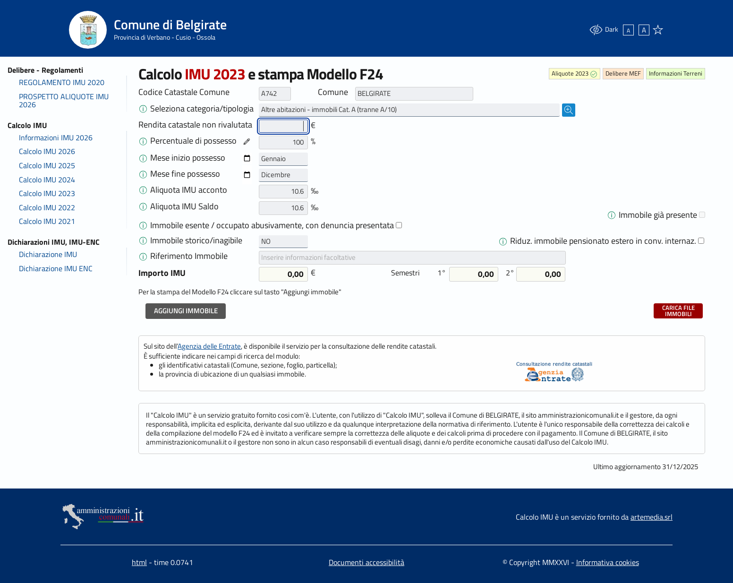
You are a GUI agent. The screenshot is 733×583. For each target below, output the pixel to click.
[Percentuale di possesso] (283, 142)
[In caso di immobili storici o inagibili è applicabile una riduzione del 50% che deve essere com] (143, 240)
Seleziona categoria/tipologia (202, 108)
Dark (603, 29)
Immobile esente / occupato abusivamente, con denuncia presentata (276, 225)
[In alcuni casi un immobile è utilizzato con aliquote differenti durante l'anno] (611, 214)
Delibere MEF (623, 73)
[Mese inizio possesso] (283, 159)
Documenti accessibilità (366, 562)
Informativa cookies (607, 562)
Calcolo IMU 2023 (47, 193)
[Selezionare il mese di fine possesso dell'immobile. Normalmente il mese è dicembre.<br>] (143, 173)
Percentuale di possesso (193, 141)
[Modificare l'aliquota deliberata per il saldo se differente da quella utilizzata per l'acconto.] (143, 206)
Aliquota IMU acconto (188, 190)
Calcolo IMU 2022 (47, 207)
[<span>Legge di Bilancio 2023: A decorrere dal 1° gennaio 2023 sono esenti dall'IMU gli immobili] (143, 225)
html (139, 562)
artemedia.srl (652, 517)
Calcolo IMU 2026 (47, 151)
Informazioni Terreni (675, 73)
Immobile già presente (658, 215)
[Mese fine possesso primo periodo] (283, 175)
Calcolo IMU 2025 (47, 165)
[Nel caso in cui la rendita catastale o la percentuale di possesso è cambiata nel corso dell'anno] (143, 140)
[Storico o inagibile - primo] (283, 242)
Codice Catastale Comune (184, 92)
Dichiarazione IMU (48, 254)
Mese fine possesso (185, 174)
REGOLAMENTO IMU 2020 (61, 82)
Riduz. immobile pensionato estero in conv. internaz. (603, 241)
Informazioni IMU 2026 (56, 137)
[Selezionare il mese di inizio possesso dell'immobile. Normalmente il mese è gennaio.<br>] (143, 157)
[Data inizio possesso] (247, 158)
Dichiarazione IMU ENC (56, 268)
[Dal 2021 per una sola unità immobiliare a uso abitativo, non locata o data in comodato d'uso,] (503, 240)
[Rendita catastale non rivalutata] (283, 126)
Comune (333, 92)
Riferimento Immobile (189, 256)
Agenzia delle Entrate (209, 346)
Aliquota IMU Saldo (184, 206)
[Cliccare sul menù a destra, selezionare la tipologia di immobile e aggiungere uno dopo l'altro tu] (143, 108)
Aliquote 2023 (570, 73)
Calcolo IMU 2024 (47, 179)
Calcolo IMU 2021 (47, 221)
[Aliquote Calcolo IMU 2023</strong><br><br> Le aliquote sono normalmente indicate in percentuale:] (143, 189)
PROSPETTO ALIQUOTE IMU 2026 (64, 101)
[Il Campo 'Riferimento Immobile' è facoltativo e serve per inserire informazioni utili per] (143, 255)
